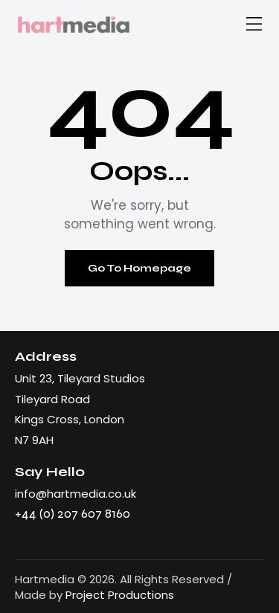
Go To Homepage (139, 268)
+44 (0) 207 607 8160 (72, 513)
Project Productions (119, 595)
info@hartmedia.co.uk (75, 493)
